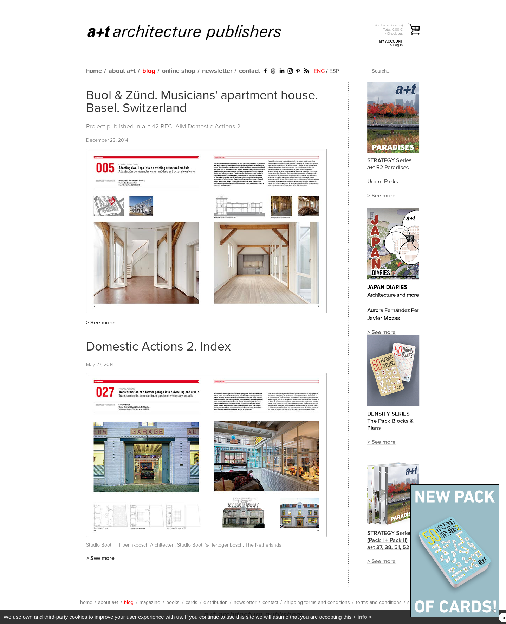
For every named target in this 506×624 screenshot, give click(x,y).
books (173, 602)
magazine (150, 602)
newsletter (217, 71)
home (94, 71)
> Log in (396, 45)
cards (191, 602)
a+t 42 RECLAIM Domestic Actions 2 (191, 127)
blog (148, 71)
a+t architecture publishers (193, 32)
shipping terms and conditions (317, 602)
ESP (334, 71)
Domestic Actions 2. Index (158, 347)
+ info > (362, 617)
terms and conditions (379, 602)
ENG (319, 71)
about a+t (122, 71)
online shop (178, 71)
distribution (215, 602)
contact (249, 71)
